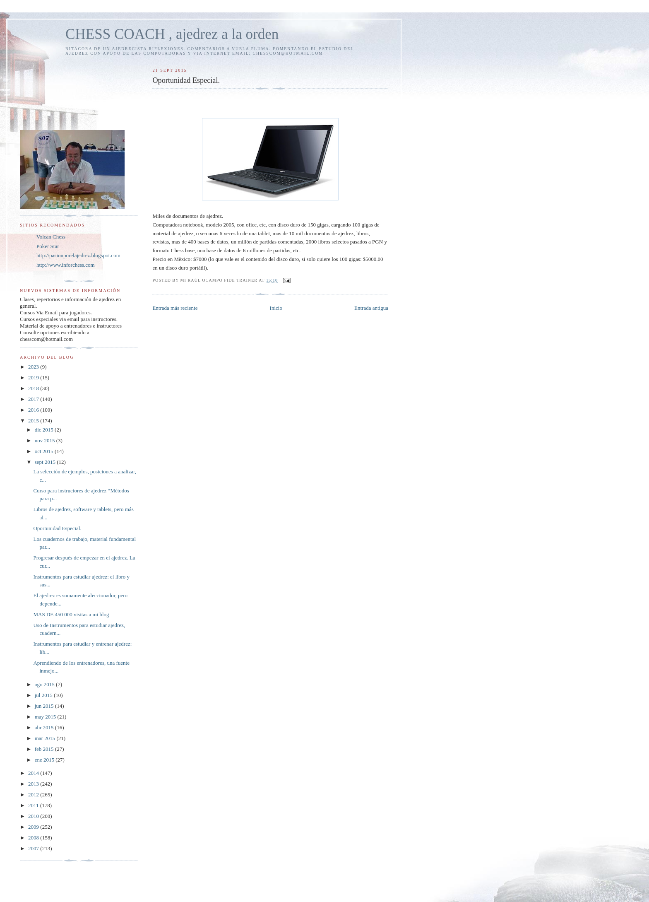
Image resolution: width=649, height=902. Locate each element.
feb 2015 (45, 749)
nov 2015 (45, 440)
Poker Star (47, 246)
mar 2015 (46, 738)
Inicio (276, 308)
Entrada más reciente (174, 308)
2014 (34, 773)
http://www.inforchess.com (65, 265)
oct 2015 (45, 451)
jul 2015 (44, 695)
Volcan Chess (50, 237)
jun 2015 (45, 706)
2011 (34, 805)
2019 (34, 377)
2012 (34, 794)
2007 (34, 848)
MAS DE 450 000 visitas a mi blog (71, 614)
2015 (34, 420)
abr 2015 (45, 727)
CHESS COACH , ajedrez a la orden (172, 34)
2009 (34, 827)
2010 (34, 816)
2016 (34, 410)
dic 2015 (45, 430)
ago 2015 (45, 684)
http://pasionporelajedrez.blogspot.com (78, 255)
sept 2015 (46, 462)
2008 (34, 837)
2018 (34, 388)
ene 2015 (45, 760)
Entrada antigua (371, 308)
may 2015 (46, 717)
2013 (34, 784)
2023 (34, 367)
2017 (34, 399)
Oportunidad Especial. (57, 528)
